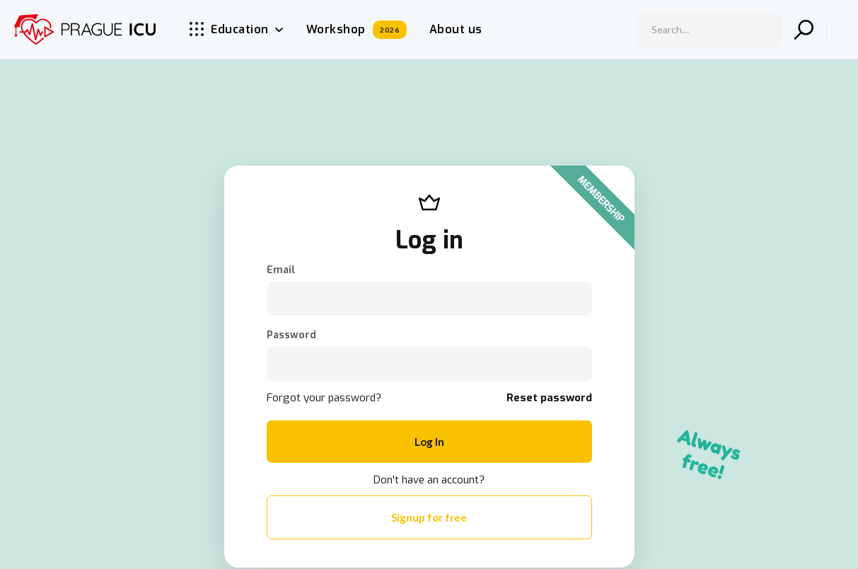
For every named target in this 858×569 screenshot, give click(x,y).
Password (291, 335)
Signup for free (429, 517)
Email (281, 270)
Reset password (549, 398)
